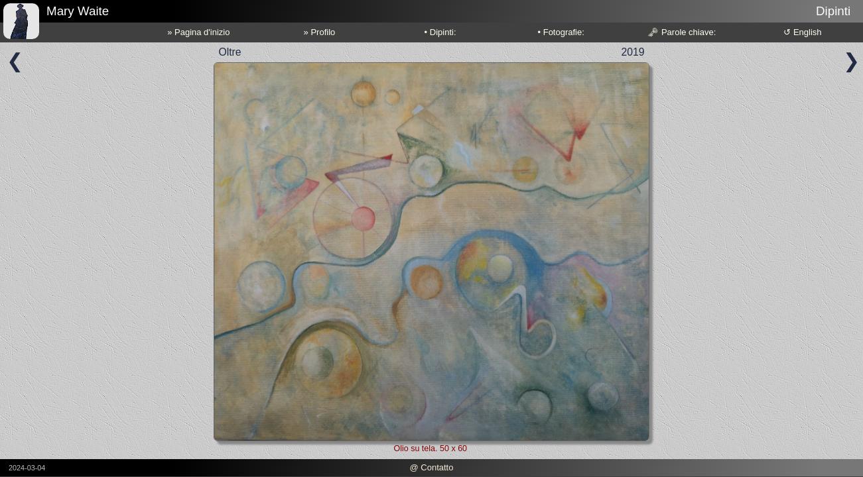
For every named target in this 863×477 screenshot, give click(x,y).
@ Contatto (431, 467)
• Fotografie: (561, 32)
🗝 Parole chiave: (681, 32)
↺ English (802, 32)
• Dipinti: (440, 32)
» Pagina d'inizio (198, 32)
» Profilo (320, 32)
